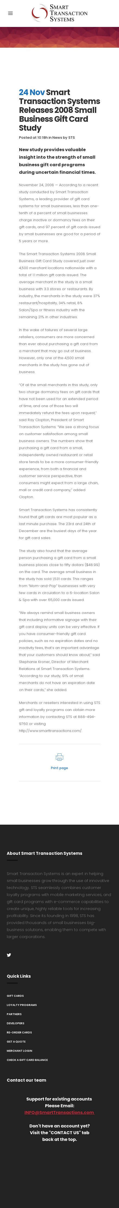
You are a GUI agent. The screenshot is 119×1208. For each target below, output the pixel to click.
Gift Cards (15, 996)
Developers (15, 1023)
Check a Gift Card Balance (27, 1060)
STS (71, 137)
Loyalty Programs (22, 1005)
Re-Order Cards (19, 1032)
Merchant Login (19, 1051)
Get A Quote (16, 1042)
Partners (14, 1014)
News (57, 137)
